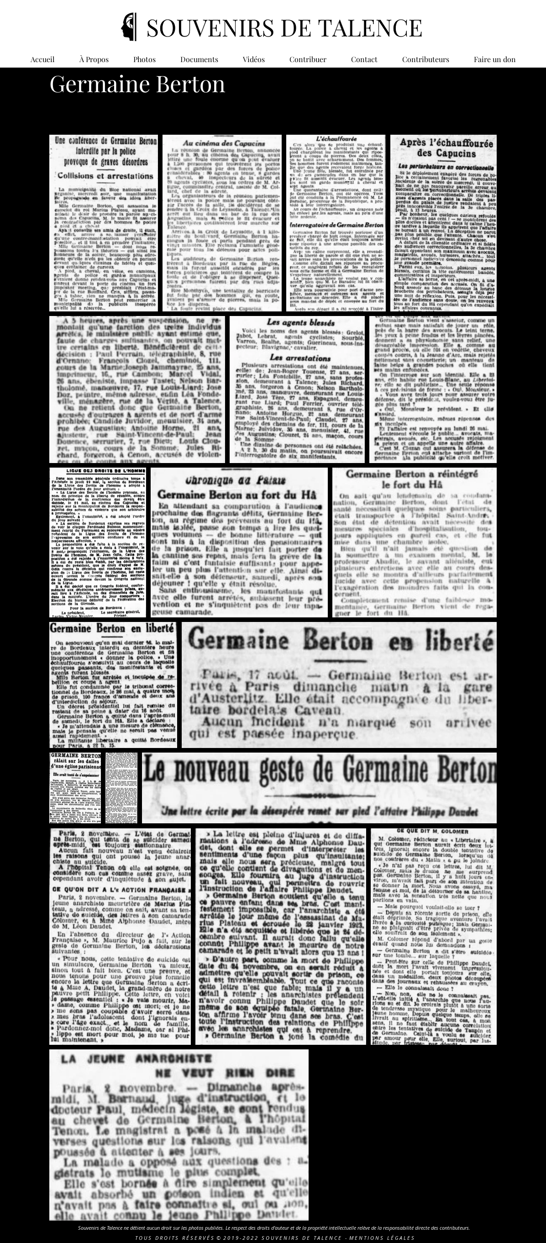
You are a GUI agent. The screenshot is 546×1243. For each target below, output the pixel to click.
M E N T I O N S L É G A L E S (381, 1237)
